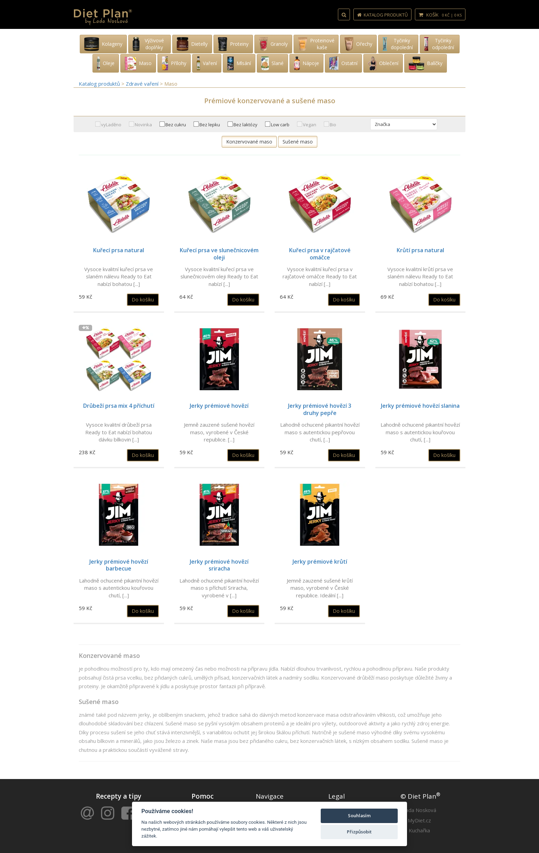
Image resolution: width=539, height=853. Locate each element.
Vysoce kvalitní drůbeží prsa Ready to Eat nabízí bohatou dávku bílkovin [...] (118, 432)
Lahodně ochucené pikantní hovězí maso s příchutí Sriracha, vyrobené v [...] (219, 588)
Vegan (309, 124)
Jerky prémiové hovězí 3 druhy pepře (319, 409)
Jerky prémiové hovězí (219, 405)
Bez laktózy (245, 124)
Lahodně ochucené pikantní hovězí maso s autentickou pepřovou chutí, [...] (320, 432)
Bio (333, 124)
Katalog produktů (382, 15)
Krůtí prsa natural (420, 250)
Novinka (143, 124)
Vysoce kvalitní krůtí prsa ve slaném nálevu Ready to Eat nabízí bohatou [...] (420, 276)
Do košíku (143, 299)
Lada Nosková (419, 810)
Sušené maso (298, 141)
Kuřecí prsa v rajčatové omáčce (320, 253)
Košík (440, 15)
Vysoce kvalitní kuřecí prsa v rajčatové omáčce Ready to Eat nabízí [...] (320, 276)
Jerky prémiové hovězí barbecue (118, 565)
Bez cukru (175, 124)
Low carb (280, 124)
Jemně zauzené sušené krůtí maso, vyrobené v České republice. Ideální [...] (320, 588)
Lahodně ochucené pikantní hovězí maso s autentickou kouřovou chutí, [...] (420, 432)
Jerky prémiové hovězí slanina (420, 405)
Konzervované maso (249, 141)
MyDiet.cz (419, 820)
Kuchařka (419, 830)
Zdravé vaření (143, 83)
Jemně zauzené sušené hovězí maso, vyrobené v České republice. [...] (219, 432)
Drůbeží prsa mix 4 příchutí (118, 405)
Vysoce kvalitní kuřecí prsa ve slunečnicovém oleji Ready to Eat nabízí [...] (219, 276)
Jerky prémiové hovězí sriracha (219, 565)
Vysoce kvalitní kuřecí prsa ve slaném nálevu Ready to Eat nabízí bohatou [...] (118, 276)
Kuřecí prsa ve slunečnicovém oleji (219, 253)
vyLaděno (111, 124)
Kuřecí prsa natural (118, 250)
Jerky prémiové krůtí (320, 561)
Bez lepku (209, 124)
